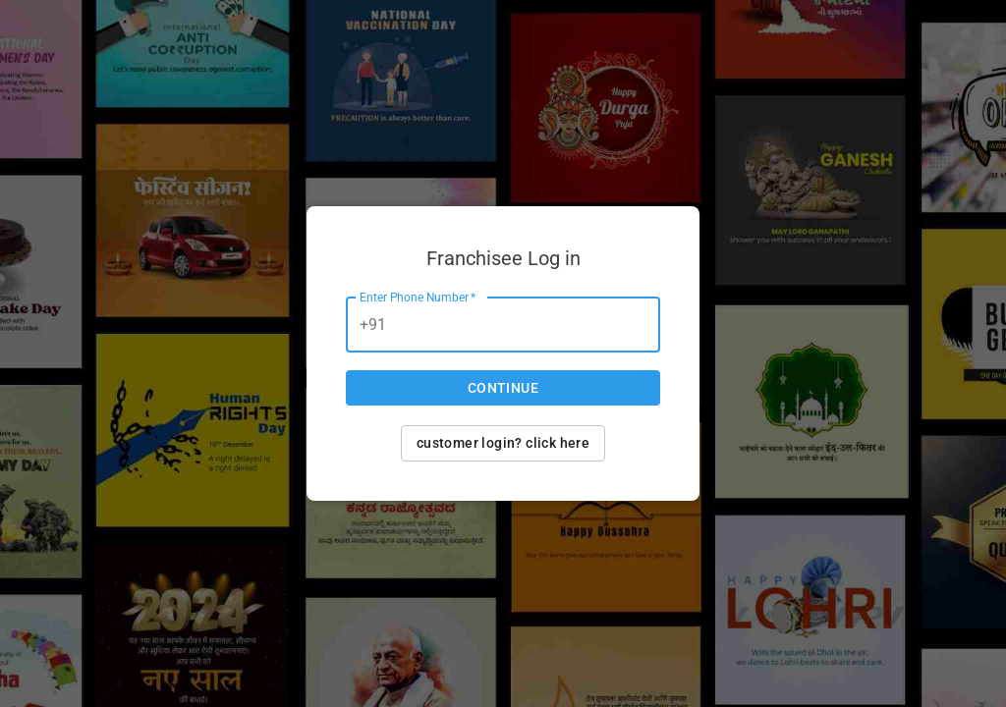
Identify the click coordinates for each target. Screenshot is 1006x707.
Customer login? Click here (503, 443)
